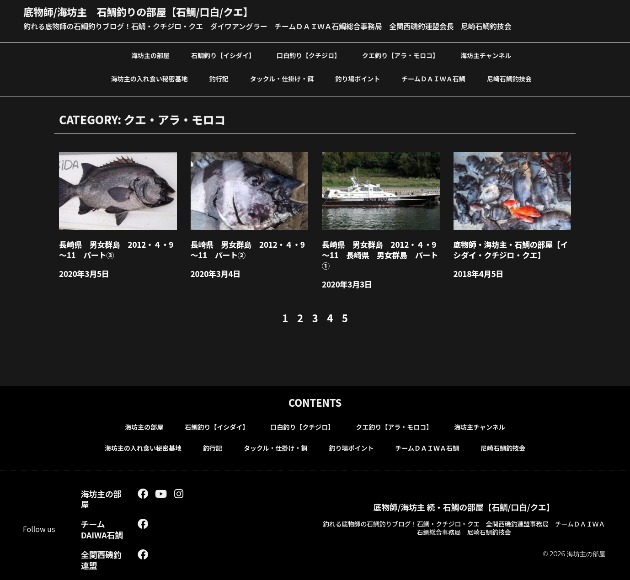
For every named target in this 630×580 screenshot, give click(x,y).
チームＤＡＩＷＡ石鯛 (433, 78)
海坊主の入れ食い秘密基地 (149, 78)
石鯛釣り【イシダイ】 (223, 55)
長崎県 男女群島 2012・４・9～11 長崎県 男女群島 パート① (380, 255)
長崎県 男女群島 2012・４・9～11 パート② (248, 250)
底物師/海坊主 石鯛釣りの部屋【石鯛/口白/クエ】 (138, 11)
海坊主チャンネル (486, 55)
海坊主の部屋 (150, 55)
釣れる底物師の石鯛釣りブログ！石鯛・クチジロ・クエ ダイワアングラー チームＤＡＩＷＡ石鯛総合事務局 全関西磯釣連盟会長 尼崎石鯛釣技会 (267, 26)
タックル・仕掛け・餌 (282, 78)
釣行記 (219, 78)
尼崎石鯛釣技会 (509, 78)
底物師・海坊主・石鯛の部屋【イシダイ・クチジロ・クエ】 (511, 250)
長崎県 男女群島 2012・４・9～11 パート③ (116, 250)
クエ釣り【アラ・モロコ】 (400, 55)
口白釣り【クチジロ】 (309, 55)
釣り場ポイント (357, 78)
